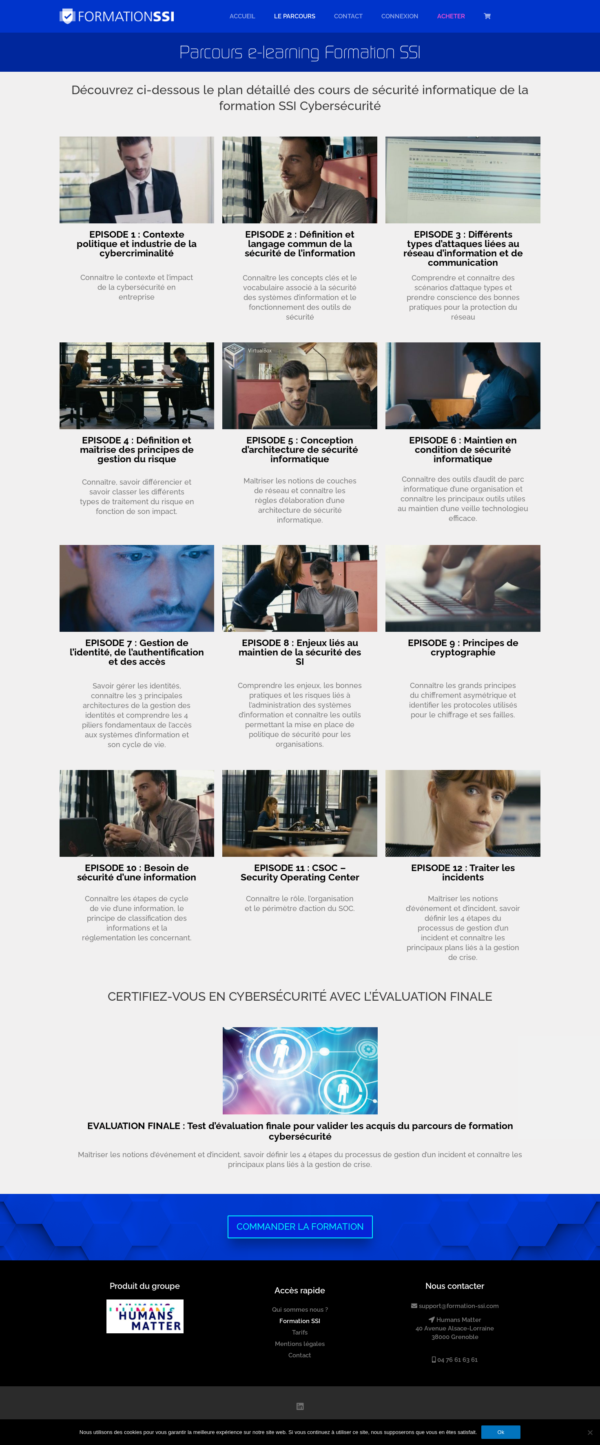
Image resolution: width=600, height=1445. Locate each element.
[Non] (590, 1432)
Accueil (242, 16)
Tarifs (300, 1332)
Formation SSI (299, 1321)
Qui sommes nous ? (300, 1309)
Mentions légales (300, 1344)
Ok (501, 1432)
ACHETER (451, 16)
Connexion (399, 16)
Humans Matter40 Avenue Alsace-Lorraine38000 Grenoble (455, 1329)
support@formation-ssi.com (455, 1306)
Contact (348, 16)
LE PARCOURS (294, 16)
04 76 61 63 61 (455, 1359)
